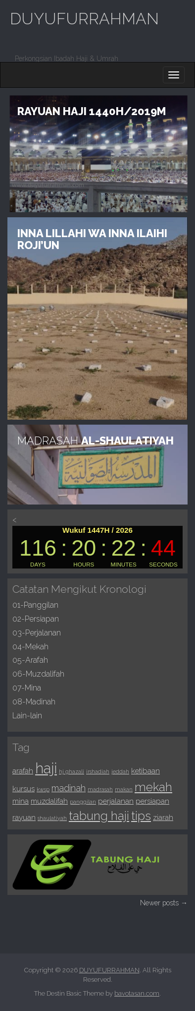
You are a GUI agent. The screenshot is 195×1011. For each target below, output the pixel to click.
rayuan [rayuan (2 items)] (24, 817)
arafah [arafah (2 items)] (22, 770)
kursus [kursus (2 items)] (23, 788)
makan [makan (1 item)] (124, 789)
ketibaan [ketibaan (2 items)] (145, 770)
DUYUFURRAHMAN (84, 18)
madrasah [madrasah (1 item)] (100, 789)
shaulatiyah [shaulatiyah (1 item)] (52, 818)
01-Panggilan (35, 605)
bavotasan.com (136, 993)
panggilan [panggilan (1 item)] (83, 802)
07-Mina (26, 688)
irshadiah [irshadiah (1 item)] (97, 771)
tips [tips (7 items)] (141, 815)
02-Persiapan (35, 619)
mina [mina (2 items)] (20, 801)
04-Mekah (30, 646)
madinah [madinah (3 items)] (68, 788)
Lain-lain (27, 715)
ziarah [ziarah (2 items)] (163, 817)
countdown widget (97, 547)
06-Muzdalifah (38, 674)
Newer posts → (164, 903)
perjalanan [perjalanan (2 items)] (116, 801)
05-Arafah (30, 660)
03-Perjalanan (36, 632)
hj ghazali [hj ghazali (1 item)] (71, 771)
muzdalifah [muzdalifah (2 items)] (49, 801)
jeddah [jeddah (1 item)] (120, 771)
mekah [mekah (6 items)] (153, 787)
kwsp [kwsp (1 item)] (43, 789)
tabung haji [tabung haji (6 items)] (99, 816)
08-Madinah (33, 701)
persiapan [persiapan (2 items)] (152, 801)
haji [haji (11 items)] (46, 768)
